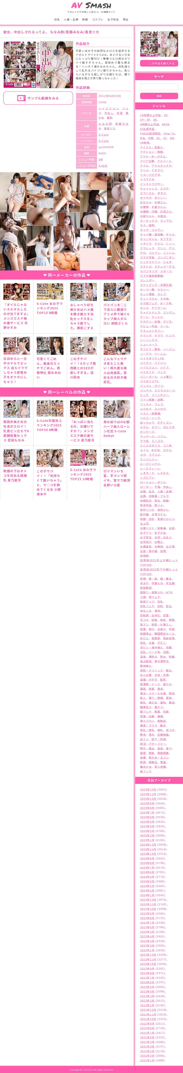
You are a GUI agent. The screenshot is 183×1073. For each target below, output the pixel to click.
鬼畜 (163, 762)
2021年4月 (147, 1046)
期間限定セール (165, 634)
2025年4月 (147, 826)
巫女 (169, 606)
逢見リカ (109, 128)
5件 (101, 159)
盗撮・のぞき (148, 679)
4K (155, 120)
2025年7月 (147, 812)
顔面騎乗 (163, 753)
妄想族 (144, 556)
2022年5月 (147, 987)
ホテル (144, 427)
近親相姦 (163, 735)
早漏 (171, 629)
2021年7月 (147, 1033)
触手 (163, 725)
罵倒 (169, 698)
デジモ (167, 322)
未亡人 (144, 638)
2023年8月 (147, 918)
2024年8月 (147, 863)
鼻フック (146, 771)
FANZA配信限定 (150, 133)
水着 (152, 643)
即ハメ (159, 505)
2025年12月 (148, 789)
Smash (91, 5)
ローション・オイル (153, 482)
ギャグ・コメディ (151, 230)
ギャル (170, 234)
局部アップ (147, 601)
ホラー (156, 427)
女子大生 (160, 533)
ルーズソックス (150, 464)
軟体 (143, 735)
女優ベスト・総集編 (153, 528)
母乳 (143, 643)
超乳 (160, 730)
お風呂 (161, 216)
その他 (164, 299)
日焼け (161, 629)
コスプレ (98, 19)
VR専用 (144, 143)
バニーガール (148, 377)
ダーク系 (166, 303)
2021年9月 (147, 1023)
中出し (109, 113)
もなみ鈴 (106, 124)
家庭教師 (146, 588)
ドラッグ (145, 335)
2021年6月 (147, 1037)
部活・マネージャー (153, 744)
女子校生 (113, 19)
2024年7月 (147, 867)
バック (161, 372)
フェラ (159, 404)
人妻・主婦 (71, 19)
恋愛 (120, 113)
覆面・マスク (148, 725)
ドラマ (158, 335)
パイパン (160, 363)
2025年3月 (147, 831)
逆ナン (144, 739)
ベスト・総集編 (150, 413)
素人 (143, 698)
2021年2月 (147, 1056)
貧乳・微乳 (147, 730)
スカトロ (146, 266)
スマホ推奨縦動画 (151, 276)
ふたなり (145, 409)
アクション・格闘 (151, 152)
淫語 (166, 652)
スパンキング (148, 271)
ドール (164, 326)
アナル (144, 165)
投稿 (154, 620)
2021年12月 (148, 1010)
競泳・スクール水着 (153, 693)
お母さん (166, 211)
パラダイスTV (149, 381)
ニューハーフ (148, 344)
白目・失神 (162, 675)
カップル (166, 221)
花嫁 (166, 712)
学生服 (170, 583)
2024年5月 (147, 877)
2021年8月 (147, 1028)
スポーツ (166, 271)
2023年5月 (147, 932)
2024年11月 (148, 849)
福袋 (143, 689)
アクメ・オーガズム (153, 156)
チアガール (159, 308)
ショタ (167, 262)
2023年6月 (147, 927)
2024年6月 (147, 872)
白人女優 (146, 675)
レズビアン (147, 478)
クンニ (161, 248)
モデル (167, 450)
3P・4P (145, 120)
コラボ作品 (147, 257)
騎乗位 (153, 762)
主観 (143, 491)
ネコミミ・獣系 (150, 349)
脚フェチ (145, 712)
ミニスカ (157, 441)
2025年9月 (147, 803)
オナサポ (146, 198)
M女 (142, 138)
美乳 (143, 702)
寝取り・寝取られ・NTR (156, 592)
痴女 (169, 670)
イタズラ (157, 170)
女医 (172, 528)
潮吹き (153, 657)
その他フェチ (148, 303)
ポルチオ (168, 427)
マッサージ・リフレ (153, 436)
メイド (144, 450)
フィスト (146, 404)
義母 (172, 702)
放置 (143, 629)
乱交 (152, 491)
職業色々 (146, 707)
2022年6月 (147, 982)
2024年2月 (147, 890)
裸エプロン (147, 721)
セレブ (161, 294)
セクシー (163, 289)
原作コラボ (147, 510)
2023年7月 (147, 923)
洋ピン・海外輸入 (151, 647)
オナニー (160, 198)
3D (165, 115)
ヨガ (143, 455)
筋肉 (172, 693)
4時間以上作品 (149, 124)
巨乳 (57, 19)
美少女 (153, 702)
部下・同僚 (158, 739)
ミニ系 (167, 445)
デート (144, 317)
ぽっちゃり (147, 422)
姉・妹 (153, 579)
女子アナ (145, 533)
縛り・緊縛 (156, 698)
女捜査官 (146, 546)
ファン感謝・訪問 (151, 400)
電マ (169, 748)
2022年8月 (147, 973)
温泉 (143, 657)
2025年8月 (147, 808)
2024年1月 (147, 895)
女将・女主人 (163, 537)
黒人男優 (160, 767)
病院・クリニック (151, 670)
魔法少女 (146, 767)
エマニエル (147, 193)
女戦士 (158, 542)
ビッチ (144, 395)
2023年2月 (147, 945)
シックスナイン (150, 262)
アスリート (164, 161)
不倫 (157, 487)
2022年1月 (147, 1005)
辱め (152, 735)
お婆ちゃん (159, 207)
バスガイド (147, 372)
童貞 (160, 689)
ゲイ (171, 248)
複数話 (161, 721)
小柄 (143, 597)
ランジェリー (148, 459)
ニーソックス (148, 340)
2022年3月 (147, 996)
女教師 (159, 546)
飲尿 (143, 762)
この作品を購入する (162, 63)
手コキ (144, 620)
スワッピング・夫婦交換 (156, 285)
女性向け (145, 542)
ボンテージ (147, 432)
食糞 (143, 757)
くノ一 (170, 244)
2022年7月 (147, 978)
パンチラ (146, 390)
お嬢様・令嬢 (148, 211)
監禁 (163, 679)
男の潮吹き (162, 661)
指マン (144, 624)
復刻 (157, 611)
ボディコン (164, 422)
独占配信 (146, 661)
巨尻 (160, 606)
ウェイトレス (148, 188)
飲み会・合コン (159, 757)
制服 (85, 19)
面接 (143, 753)
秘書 (152, 689)
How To (169, 133)
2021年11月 (148, 1014)
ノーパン (169, 349)
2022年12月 (148, 955)
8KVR (165, 124)
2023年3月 (147, 941)
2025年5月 (147, 822)
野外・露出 (147, 748)
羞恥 (110, 117)
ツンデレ (169, 312)
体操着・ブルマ (159, 496)
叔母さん (163, 510)
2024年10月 (148, 854)
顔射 (152, 753)
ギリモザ (166, 239)
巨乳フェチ (147, 606)
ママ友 (144, 441)
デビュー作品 (148, 326)
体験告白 (146, 500)
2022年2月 (147, 1001)
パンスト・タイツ (151, 386)
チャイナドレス (150, 312)
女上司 (144, 523)
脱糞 (157, 712)
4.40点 (103, 166)
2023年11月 (148, 904)
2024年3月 (147, 886)
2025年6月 (147, 817)
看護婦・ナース (150, 684)
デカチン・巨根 (150, 322)
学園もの (157, 583)
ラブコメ (154, 455)
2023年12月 (148, 900)
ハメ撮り (166, 377)
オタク (161, 193)
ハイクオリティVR (152, 358)
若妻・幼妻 (147, 716)
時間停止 (146, 634)
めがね (155, 450)
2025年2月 (147, 835)
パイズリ (145, 363)
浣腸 (169, 647)
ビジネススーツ (165, 390)
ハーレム (160, 354)
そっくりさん (148, 299)
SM (172, 138)
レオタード (147, 473)
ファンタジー (160, 395)
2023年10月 (148, 909)
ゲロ (143, 253)
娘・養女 (166, 579)
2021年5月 (147, 1042)
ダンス (144, 308)
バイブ (164, 367)
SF (165, 138)
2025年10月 (148, 799)
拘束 (163, 620)
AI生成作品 (147, 129)
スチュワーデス (165, 266)
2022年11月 (148, 959)
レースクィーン (150, 468)
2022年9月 (147, 968)
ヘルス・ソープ (150, 418)
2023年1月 (147, 950)
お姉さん (160, 202)
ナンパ (170, 335)
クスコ (158, 244)
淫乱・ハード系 (150, 652)
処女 (157, 500)
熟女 (126, 19)
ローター (146, 487)
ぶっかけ (160, 409)
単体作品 (146, 505)
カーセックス (148, 221)
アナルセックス (162, 165)
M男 (151, 138)
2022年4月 (147, 991)
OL (158, 138)
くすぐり (145, 244)
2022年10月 (148, 964)
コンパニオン (166, 257)
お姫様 (144, 207)
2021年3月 (147, 1051)
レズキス (163, 473)
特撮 (171, 657)
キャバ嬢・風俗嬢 (151, 234)
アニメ (144, 170)
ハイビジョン (109, 108)
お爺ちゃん (147, 216)
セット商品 (147, 294)
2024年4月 (147, 881)
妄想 (163, 551)
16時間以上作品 (150, 115)
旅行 (152, 629)
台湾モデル (159, 514)
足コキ (170, 730)
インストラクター (151, 184)
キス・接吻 (147, 225)
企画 (143, 496)
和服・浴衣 (147, 519)
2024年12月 (148, 845)
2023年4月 (147, 936)
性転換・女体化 (150, 615)
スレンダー (147, 280)
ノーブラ (145, 354)
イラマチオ (147, 179)
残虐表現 (169, 638)
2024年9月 (147, 858)
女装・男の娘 (148, 551)
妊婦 (143, 579)
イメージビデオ (150, 175)
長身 (160, 748)
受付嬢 (144, 514)
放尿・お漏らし (161, 624)
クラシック (147, 248)
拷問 (171, 620)
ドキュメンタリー (151, 331)
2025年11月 (148, 794)
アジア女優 (147, 161)
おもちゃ (146, 202)
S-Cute (104, 135)
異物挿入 (146, 666)
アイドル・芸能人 (151, 147)
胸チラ (159, 707)
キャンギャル (148, 239)
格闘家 (156, 638)
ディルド (157, 317)
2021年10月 (148, 1019)
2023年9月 (147, 913)
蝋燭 (160, 716)
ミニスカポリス (150, 445)
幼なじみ (146, 611)
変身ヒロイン (166, 519)
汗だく (161, 643)
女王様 (170, 546)
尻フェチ (154, 597)
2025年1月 (147, 840)
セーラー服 (147, 289)
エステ (164, 188)
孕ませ (144, 583)
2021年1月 (147, 1060)
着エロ (167, 684)
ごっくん (169, 253)
